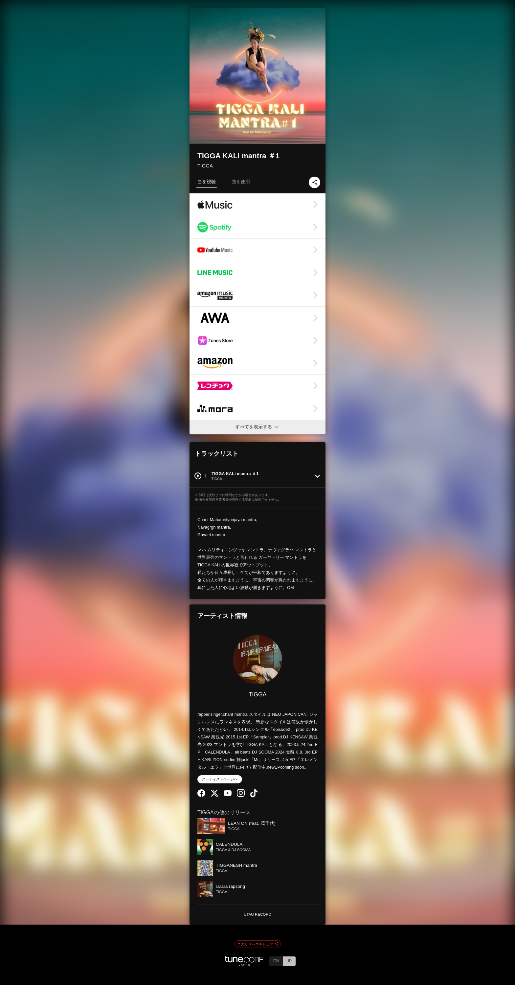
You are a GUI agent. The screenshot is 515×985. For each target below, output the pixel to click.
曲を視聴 (206, 181)
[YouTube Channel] (228, 794)
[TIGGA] (257, 659)
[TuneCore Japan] (244, 964)
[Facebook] (201, 795)
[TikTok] (254, 796)
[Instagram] (241, 795)
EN (276, 960)
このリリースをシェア (257, 944)
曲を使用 (241, 181)
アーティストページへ (220, 779)
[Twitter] (214, 795)
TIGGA (205, 165)
